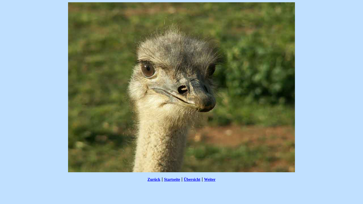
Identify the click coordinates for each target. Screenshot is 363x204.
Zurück (153, 179)
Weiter (209, 179)
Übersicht (192, 179)
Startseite (172, 179)
